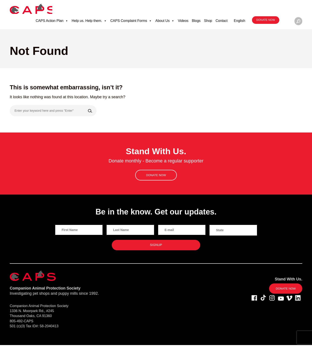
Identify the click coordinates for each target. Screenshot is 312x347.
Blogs (196, 22)
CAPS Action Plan (51, 22)
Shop (208, 22)
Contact (221, 22)
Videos (182, 22)
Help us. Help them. (89, 22)
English (239, 22)
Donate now (265, 21)
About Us (164, 22)
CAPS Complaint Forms (131, 22)
